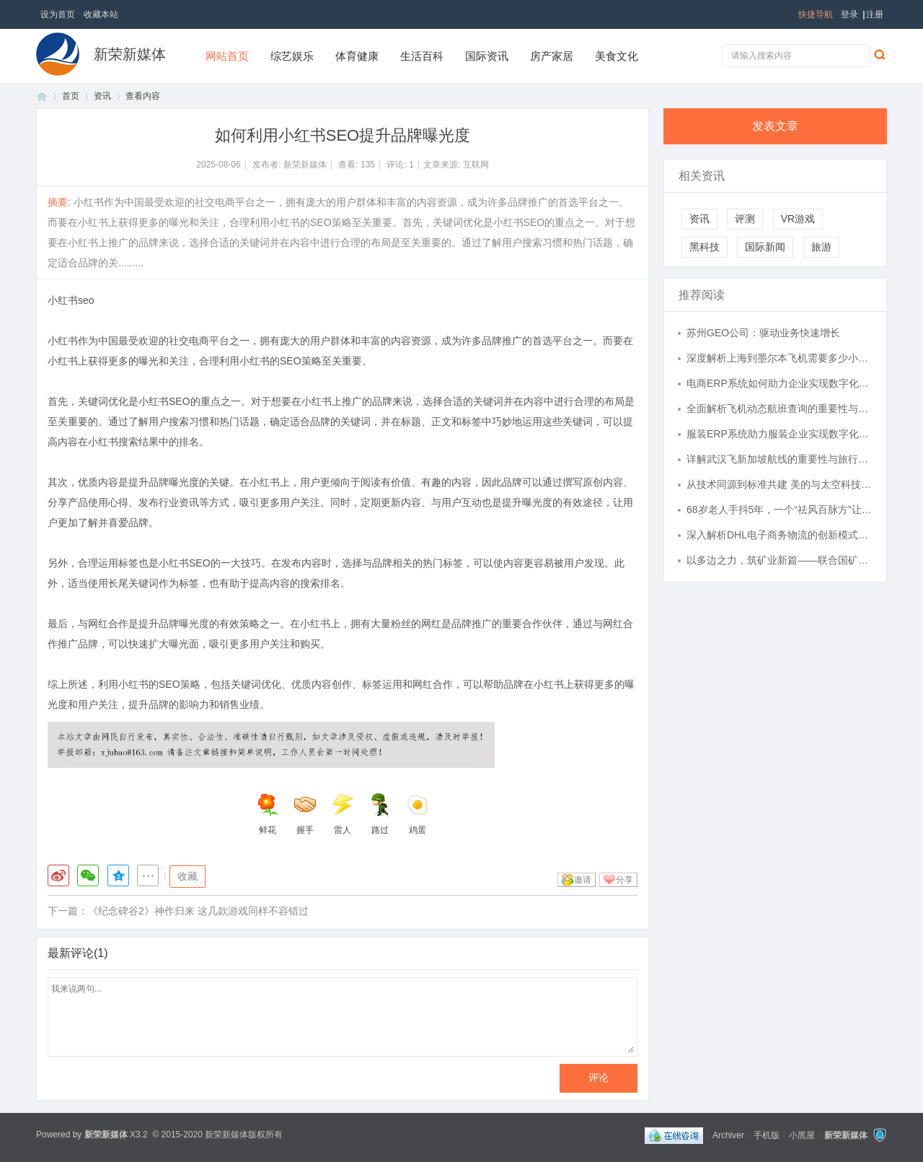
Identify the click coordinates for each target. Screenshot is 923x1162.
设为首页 (57, 14)
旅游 (821, 247)
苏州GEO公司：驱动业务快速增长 (763, 332)
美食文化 (616, 56)
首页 (42, 96)
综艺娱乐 (292, 56)
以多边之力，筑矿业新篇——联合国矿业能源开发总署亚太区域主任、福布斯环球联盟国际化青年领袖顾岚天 (779, 560)
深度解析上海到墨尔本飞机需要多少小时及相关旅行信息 (779, 358)
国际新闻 (765, 247)
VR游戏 (798, 218)
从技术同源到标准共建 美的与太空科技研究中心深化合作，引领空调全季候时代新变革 (779, 484)
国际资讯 (486, 56)
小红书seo (71, 300)
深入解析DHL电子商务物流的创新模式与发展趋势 (779, 535)
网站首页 (227, 56)
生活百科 (421, 56)
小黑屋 (802, 1135)
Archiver (728, 1135)
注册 (874, 14)
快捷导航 (815, 14)
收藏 (187, 876)
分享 (624, 880)
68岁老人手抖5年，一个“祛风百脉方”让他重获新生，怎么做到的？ (779, 509)
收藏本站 (101, 14)
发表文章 (775, 126)
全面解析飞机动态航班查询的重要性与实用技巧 (779, 408)
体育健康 (357, 56)
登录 (849, 14)
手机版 (767, 1135)
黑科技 (704, 247)
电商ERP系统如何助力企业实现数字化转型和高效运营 (779, 383)
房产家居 (551, 56)
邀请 (582, 880)
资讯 (102, 96)
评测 (745, 218)
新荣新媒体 (130, 54)
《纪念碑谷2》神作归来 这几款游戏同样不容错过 (198, 911)
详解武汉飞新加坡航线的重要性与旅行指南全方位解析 (779, 459)
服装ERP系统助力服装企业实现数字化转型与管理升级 (779, 434)
